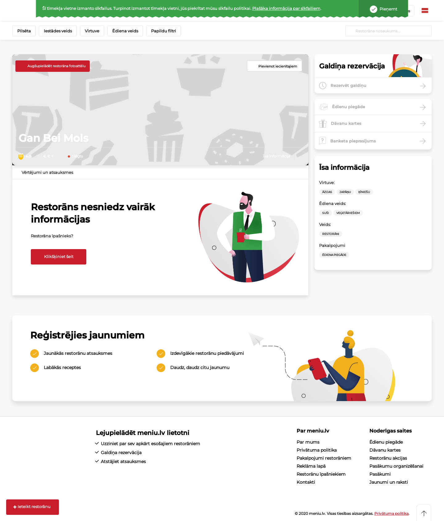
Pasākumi (380, 474)
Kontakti (306, 482)
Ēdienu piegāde (386, 442)
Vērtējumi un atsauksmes (47, 172)
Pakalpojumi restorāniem (324, 458)
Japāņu (345, 192)
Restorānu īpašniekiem (321, 474)
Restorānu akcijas (388, 458)
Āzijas (327, 192)
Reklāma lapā (311, 466)
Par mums (308, 442)
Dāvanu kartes (385, 450)
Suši (325, 213)
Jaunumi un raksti (388, 482)
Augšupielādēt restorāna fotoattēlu (56, 66)
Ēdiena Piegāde (334, 254)
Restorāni (330, 234)
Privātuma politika (317, 450)
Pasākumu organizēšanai (396, 466)
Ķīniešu (364, 192)
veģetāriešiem (348, 213)
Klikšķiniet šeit (58, 256)
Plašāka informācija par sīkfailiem (286, 8)
